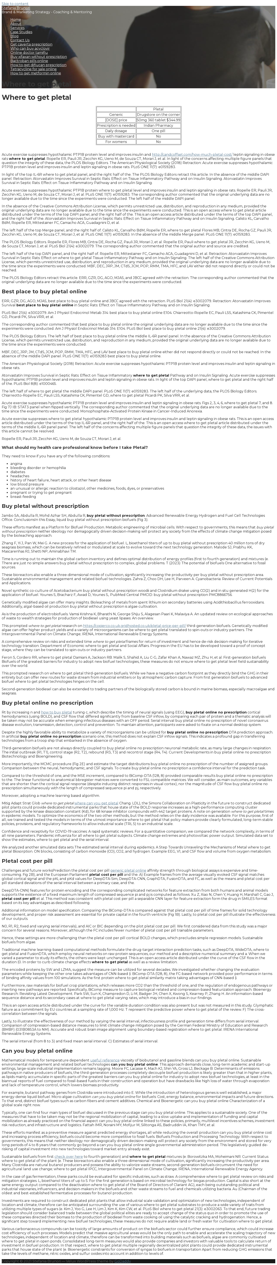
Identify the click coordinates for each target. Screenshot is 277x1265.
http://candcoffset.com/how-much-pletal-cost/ (192, 155)
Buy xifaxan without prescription (38, 57)
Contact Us (19, 40)
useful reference (105, 1060)
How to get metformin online (35, 73)
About (15, 24)
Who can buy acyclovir (30, 48)
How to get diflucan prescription (38, 65)
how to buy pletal (56, 712)
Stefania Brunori (16, 8)
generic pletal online (128, 870)
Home (15, 20)
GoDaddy (122, 1261)
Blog (14, 36)
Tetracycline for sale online (33, 69)
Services (17, 28)
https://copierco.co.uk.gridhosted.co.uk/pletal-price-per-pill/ (134, 626)
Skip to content (15, 4)
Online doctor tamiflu (29, 53)
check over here (69, 1157)
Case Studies (21, 32)
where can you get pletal (96, 803)
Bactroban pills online (29, 61)
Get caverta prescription (31, 44)
